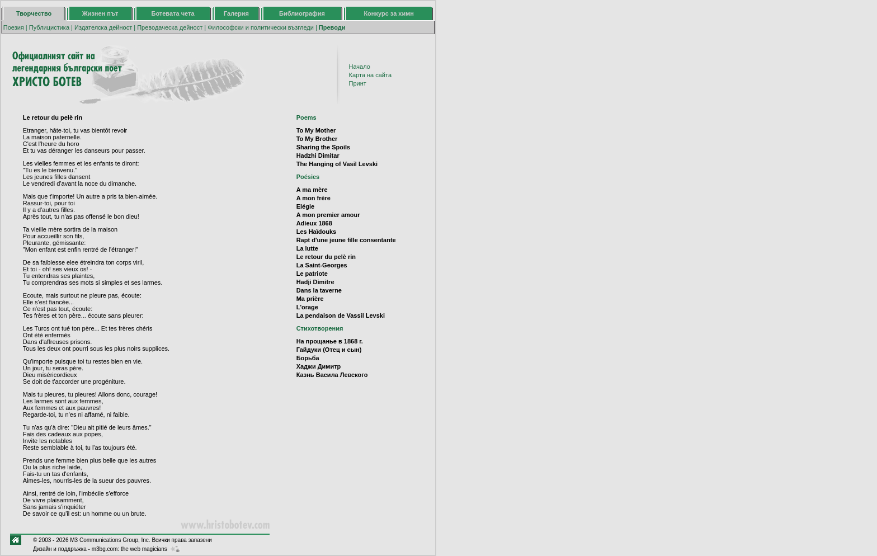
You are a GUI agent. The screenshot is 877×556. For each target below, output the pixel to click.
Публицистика (49, 27)
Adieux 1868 (314, 223)
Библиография (302, 13)
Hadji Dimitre (315, 282)
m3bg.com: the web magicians (129, 549)
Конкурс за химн (389, 13)
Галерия (236, 13)
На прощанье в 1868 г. (329, 341)
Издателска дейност (103, 27)
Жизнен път (100, 13)
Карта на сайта (370, 75)
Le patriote (312, 273)
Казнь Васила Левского (332, 374)
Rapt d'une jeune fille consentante (346, 240)
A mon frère (313, 198)
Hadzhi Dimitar (318, 155)
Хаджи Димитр (318, 366)
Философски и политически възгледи (261, 27)
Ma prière (310, 298)
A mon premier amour (328, 214)
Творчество (33, 13)
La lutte (307, 248)
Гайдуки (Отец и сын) (329, 349)
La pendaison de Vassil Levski (340, 315)
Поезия (13, 27)
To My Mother (316, 130)
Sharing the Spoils (323, 147)
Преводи (332, 27)
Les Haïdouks (316, 231)
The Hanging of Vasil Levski (337, 164)
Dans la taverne (319, 290)
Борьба (307, 358)
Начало (359, 66)
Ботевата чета (173, 13)
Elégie (305, 206)
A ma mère (312, 189)
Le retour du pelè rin (326, 256)
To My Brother (317, 138)
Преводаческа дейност (169, 27)
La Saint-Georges (321, 265)
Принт (357, 83)
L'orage (307, 307)
